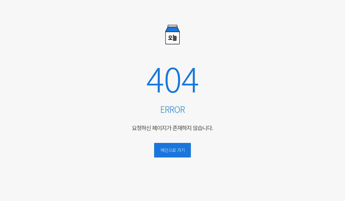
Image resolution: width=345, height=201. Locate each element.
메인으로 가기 (173, 150)
